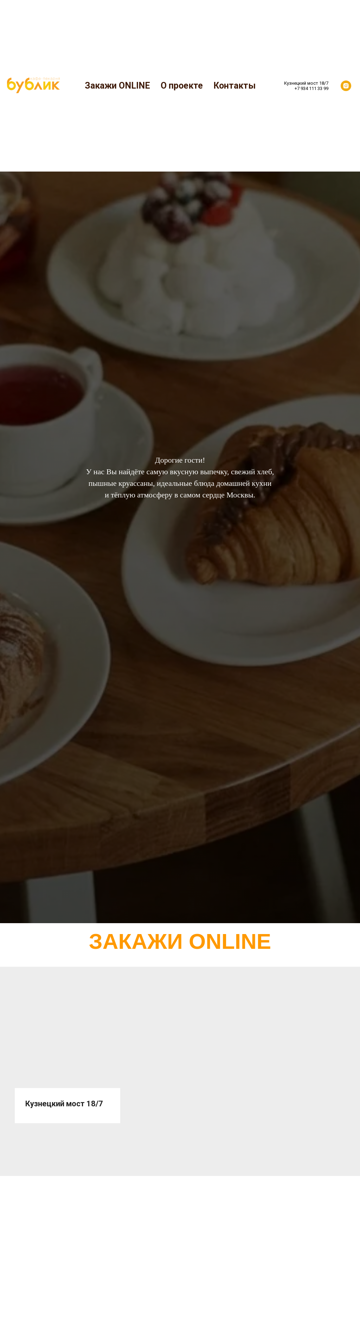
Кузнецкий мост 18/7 (64, 1103)
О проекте (182, 86)
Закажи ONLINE (117, 86)
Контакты (234, 86)
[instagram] (346, 86)
